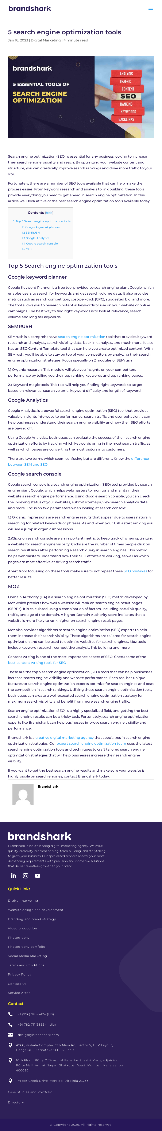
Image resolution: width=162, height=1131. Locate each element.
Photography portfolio (26, 947)
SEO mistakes (135, 571)
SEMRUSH (31, 232)
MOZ (27, 249)
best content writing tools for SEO (37, 663)
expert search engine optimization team (91, 744)
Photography (19, 938)
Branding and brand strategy (32, 919)
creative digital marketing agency (64, 738)
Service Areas (19, 993)
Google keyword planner (41, 227)
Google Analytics (35, 238)
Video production (22, 928)
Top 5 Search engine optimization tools (42, 221)
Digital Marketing (46, 40)
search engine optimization (81, 337)
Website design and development (35, 910)
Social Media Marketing (27, 956)
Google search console (40, 243)
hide (49, 213)
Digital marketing (23, 900)
